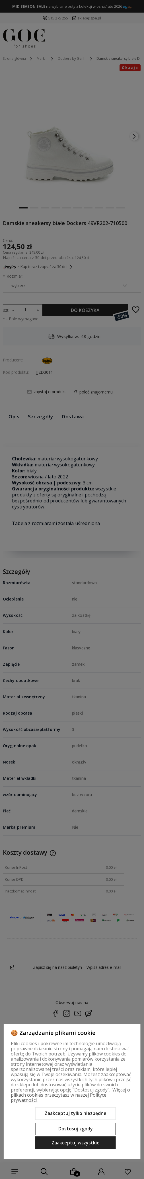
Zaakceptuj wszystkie (76, 1143)
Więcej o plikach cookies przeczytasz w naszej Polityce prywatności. (70, 1095)
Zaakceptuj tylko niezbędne (75, 1113)
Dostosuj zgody (75, 1129)
